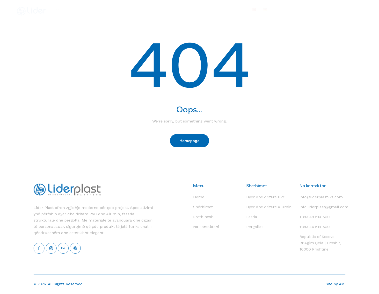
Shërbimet (256, 185)
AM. (342, 284)
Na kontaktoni (313, 185)
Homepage (189, 140)
